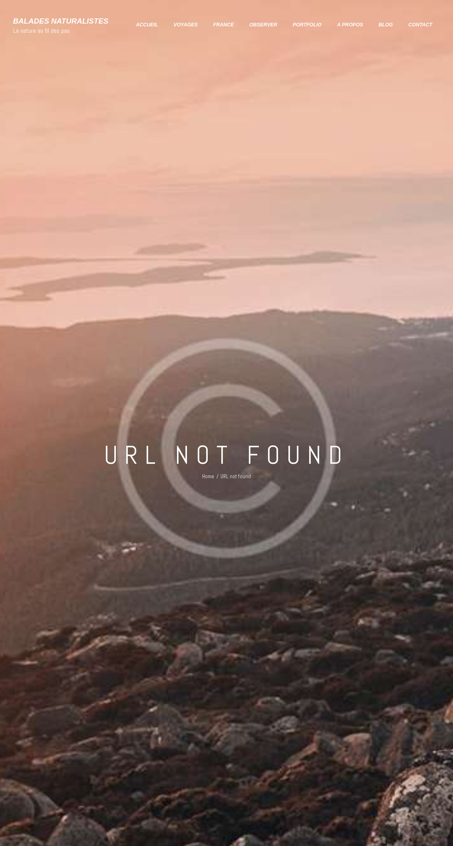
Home (208, 476)
